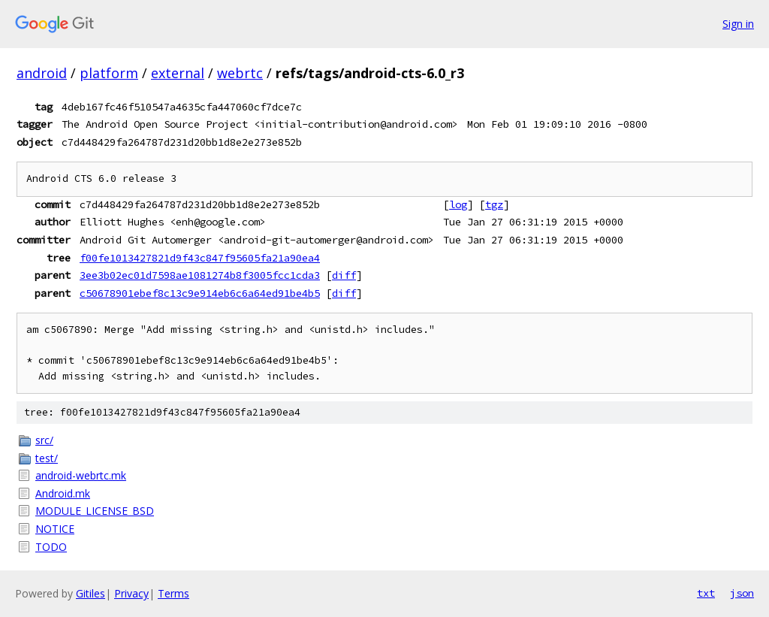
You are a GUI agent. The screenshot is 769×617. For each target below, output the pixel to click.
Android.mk (62, 493)
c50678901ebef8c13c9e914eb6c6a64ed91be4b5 (200, 293)
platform (109, 73)
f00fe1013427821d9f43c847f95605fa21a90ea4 (200, 258)
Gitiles (90, 593)
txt (706, 593)
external (177, 73)
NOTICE (54, 529)
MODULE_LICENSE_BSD (94, 511)
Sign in (738, 24)
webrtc (240, 73)
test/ (46, 458)
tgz (494, 204)
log (458, 204)
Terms (173, 593)
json (742, 593)
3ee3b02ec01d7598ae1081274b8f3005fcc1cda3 (200, 275)
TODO (51, 547)
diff (344, 275)
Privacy (131, 593)
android (42, 73)
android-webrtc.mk (80, 475)
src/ (44, 440)
